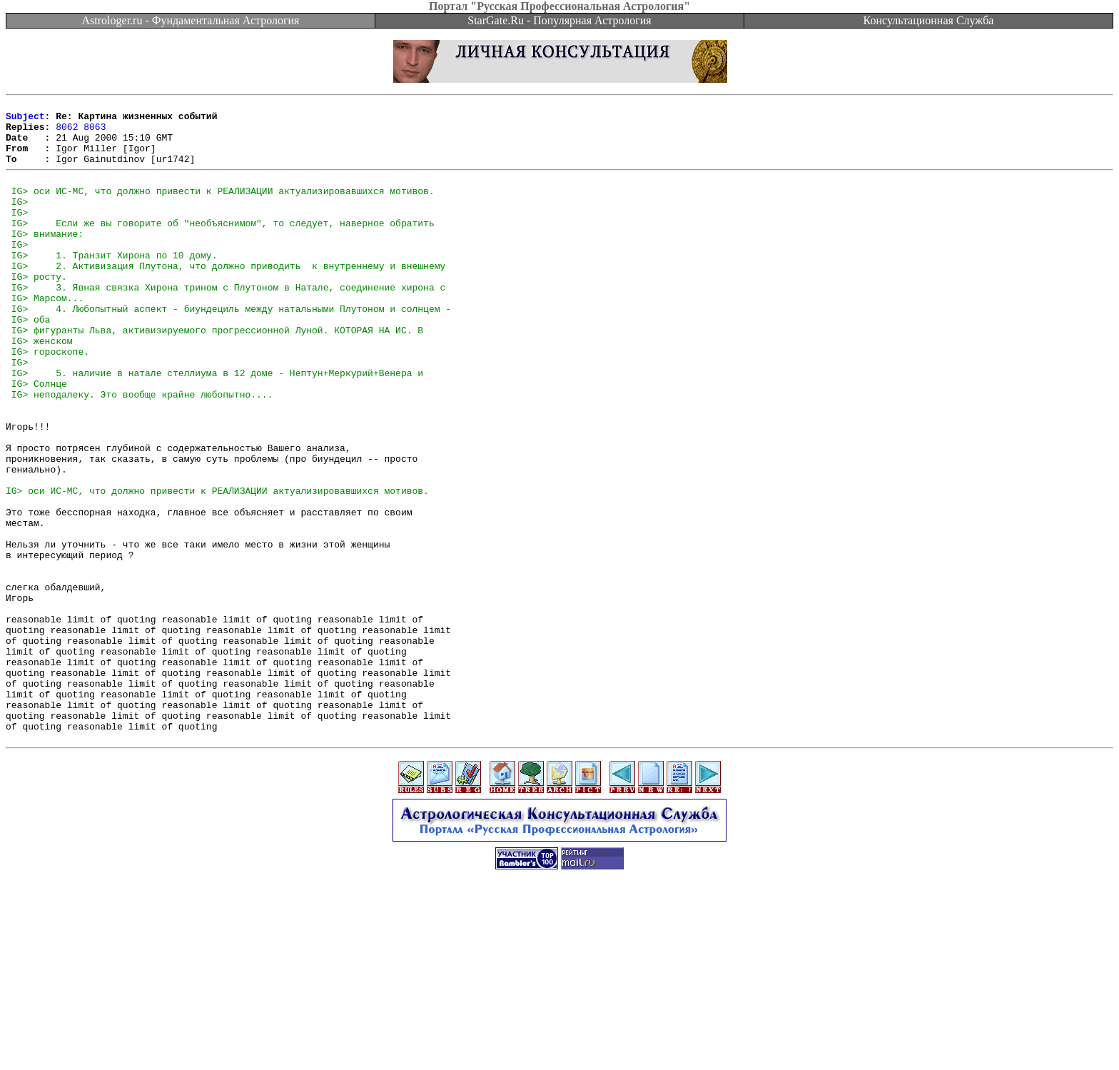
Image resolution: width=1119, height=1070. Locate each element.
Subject (25, 119)
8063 (94, 132)
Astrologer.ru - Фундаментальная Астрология (191, 20)
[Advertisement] (559, 1038)
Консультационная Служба (929, 20)
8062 (67, 132)
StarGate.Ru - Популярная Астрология (559, 20)
